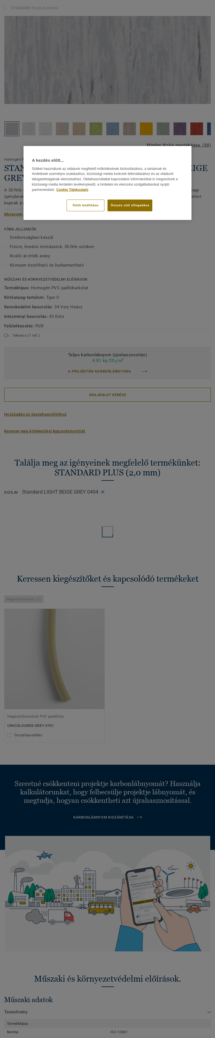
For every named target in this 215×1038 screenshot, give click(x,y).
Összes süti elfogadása (130, 205)
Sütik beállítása (85, 205)
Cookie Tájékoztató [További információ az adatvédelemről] (72, 190)
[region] (107, 183)
